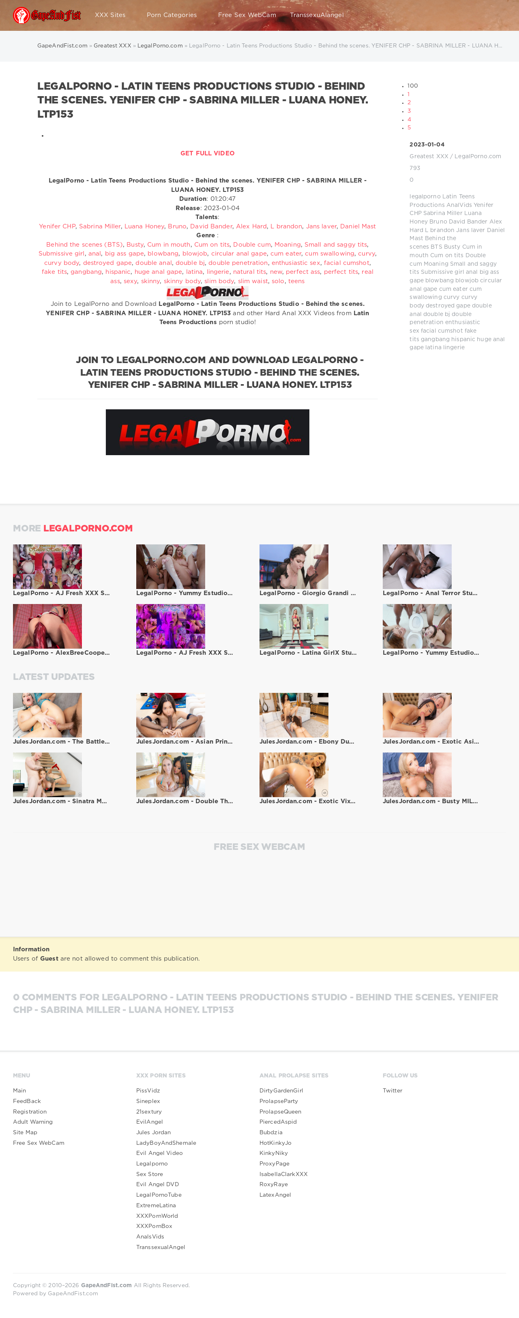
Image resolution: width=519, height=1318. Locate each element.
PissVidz (148, 1090)
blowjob (466, 280)
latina (433, 347)
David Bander (468, 221)
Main (19, 1090)
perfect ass (303, 272)
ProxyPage (275, 1163)
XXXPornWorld (157, 1216)
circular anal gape (239, 253)
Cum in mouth (168, 244)
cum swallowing (329, 253)
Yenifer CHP (57, 226)
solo (278, 281)
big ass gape (124, 253)
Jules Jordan (153, 1132)
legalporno (425, 196)
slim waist (253, 281)
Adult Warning (33, 1122)
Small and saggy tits (336, 244)
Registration (30, 1111)
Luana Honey (144, 226)
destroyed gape (448, 305)
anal (472, 272)
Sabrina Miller (443, 213)
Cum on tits (446, 255)
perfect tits (341, 272)
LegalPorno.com (478, 156)
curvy (452, 297)
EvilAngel (149, 1122)
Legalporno (152, 1163)
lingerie (454, 347)
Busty (452, 247)
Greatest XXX (429, 156)
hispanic (463, 339)
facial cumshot (442, 331)
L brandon (440, 230)
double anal (153, 263)
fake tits (54, 272)
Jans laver (470, 230)
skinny (150, 281)
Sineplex (148, 1101)
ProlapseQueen (281, 1111)
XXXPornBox (154, 1226)
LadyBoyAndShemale (166, 1143)
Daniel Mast (358, 226)
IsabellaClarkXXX (284, 1174)
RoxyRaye (274, 1184)
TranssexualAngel (160, 1247)
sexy (130, 281)
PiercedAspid (278, 1122)
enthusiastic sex (296, 263)
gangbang (435, 339)
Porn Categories (175, 15)
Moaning (436, 264)
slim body (219, 281)
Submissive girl (442, 272)
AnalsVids (150, 1236)
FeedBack (27, 1101)
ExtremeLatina (156, 1205)
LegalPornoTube (159, 1195)
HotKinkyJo (276, 1143)
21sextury (149, 1111)
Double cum (251, 244)
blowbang (439, 280)
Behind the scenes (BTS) (84, 244)
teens (296, 281)
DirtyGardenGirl (281, 1090)
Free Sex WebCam (247, 15)
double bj (436, 314)
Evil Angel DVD (157, 1184)
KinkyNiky (274, 1153)
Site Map (25, 1132)
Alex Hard (251, 226)
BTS (436, 247)
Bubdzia (271, 1132)
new (276, 272)
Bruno (438, 221)
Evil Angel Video (159, 1153)
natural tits (249, 272)
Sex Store (149, 1174)
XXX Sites (114, 15)
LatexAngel (275, 1195)
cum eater (453, 289)
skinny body (182, 281)
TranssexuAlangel (317, 15)
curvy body (61, 263)
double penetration (238, 263)
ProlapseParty (279, 1101)
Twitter (392, 1090)
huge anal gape (158, 272)
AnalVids (459, 205)
